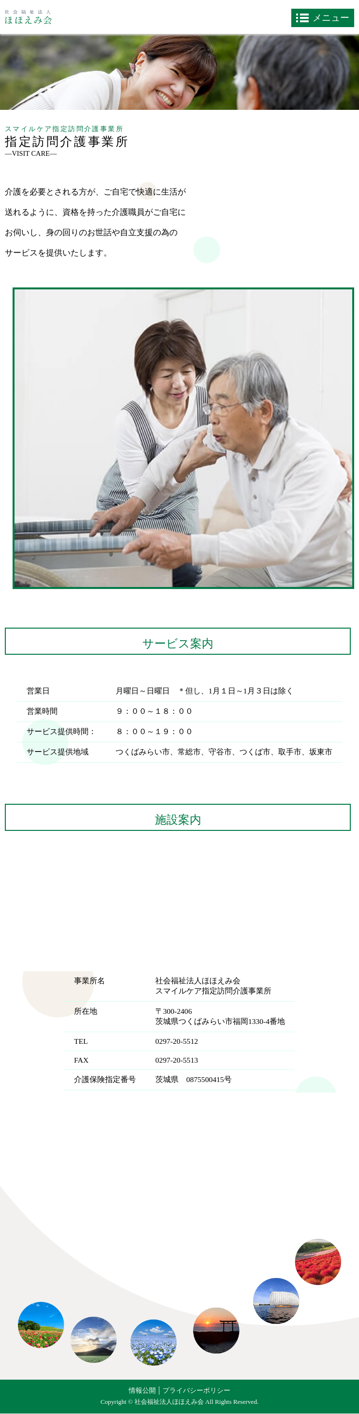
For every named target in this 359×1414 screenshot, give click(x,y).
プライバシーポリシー (196, 1390)
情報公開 (142, 1390)
